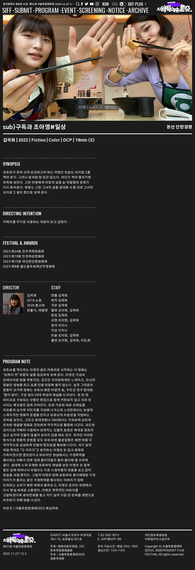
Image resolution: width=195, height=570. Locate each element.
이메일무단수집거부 (157, 539)
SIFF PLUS (137, 4)
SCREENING (92, 10)
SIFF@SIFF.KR (111, 539)
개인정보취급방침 (156, 535)
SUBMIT (23, 10)
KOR (105, 4)
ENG (115, 4)
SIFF (7, 10)
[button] (183, 67)
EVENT (69, 10)
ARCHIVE (138, 10)
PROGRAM (47, 10)
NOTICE (116, 10)
